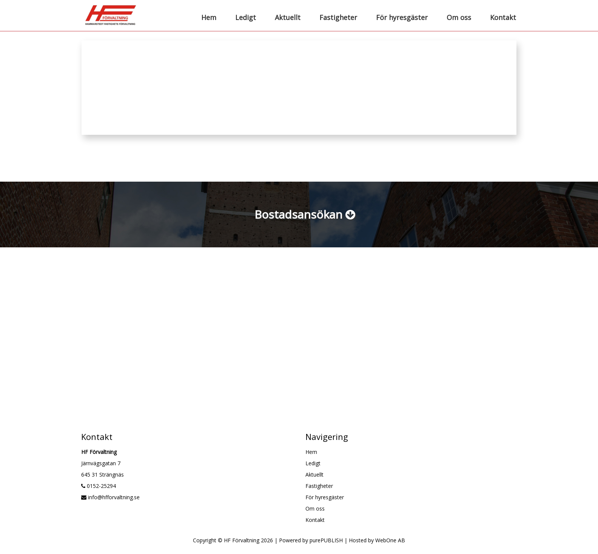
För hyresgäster (402, 17)
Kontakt (503, 17)
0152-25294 (98, 485)
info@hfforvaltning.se (110, 497)
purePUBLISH (326, 540)
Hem (208, 17)
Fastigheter (338, 17)
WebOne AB (390, 540)
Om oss (459, 17)
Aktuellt (288, 17)
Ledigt (245, 17)
